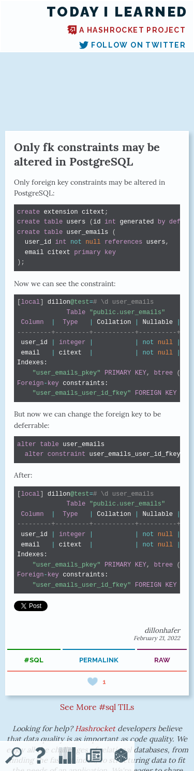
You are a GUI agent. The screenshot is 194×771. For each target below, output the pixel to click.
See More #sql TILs (97, 707)
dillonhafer (162, 630)
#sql (33, 660)
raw (162, 660)
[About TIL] (40, 756)
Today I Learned (117, 12)
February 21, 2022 (156, 638)
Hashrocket (95, 728)
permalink (98, 660)
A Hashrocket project (126, 30)
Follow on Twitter (132, 45)
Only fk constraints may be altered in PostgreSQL (87, 154)
